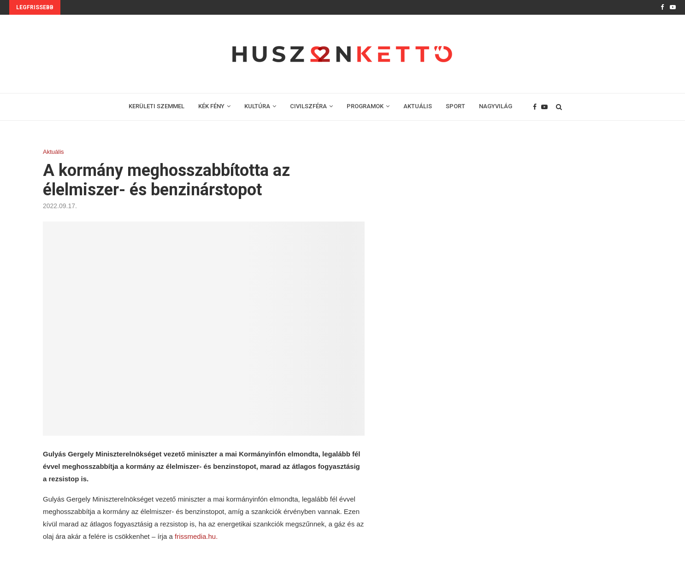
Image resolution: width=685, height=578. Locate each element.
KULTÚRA (257, 106)
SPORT (455, 106)
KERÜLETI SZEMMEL (156, 106)
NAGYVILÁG (495, 106)
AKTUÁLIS (417, 106)
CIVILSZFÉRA (308, 106)
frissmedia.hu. (195, 536)
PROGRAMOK (365, 106)
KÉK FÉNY (211, 106)
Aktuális (53, 151)
